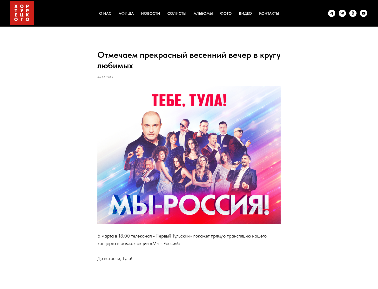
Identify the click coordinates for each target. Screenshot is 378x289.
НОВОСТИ (150, 13)
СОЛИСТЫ (176, 13)
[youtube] (363, 13)
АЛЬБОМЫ (203, 13)
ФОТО (226, 13)
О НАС (105, 13)
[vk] (342, 13)
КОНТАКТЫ (269, 13)
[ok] (353, 13)
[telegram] (331, 13)
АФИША (126, 13)
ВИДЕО (245, 13)
